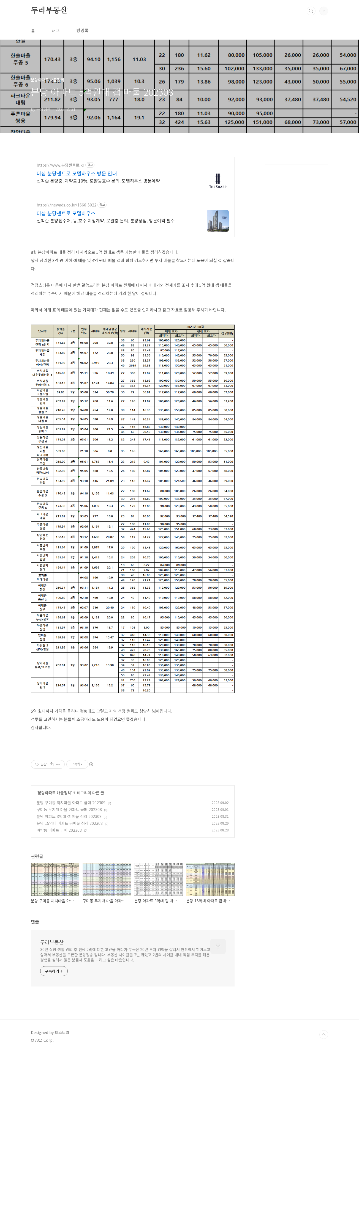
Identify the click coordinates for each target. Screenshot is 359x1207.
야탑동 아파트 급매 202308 (59, 984)
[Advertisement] (133, 280)
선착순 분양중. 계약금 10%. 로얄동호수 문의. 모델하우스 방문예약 (98, 180)
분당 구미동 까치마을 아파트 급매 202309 (71, 956)
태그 (55, 30)
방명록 (82, 30)
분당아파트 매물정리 (54, 946)
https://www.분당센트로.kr (60, 165)
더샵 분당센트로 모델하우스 (66, 213)
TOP (323, 1188)
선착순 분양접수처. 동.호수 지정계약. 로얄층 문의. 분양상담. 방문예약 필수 (106, 220)
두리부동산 (49, 11)
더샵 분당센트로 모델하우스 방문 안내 (77, 173)
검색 (311, 11)
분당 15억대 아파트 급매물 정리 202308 (70, 977)
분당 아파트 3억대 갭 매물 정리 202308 (69, 970)
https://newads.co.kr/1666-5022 (66, 205)
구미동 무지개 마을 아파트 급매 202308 (69, 963)
